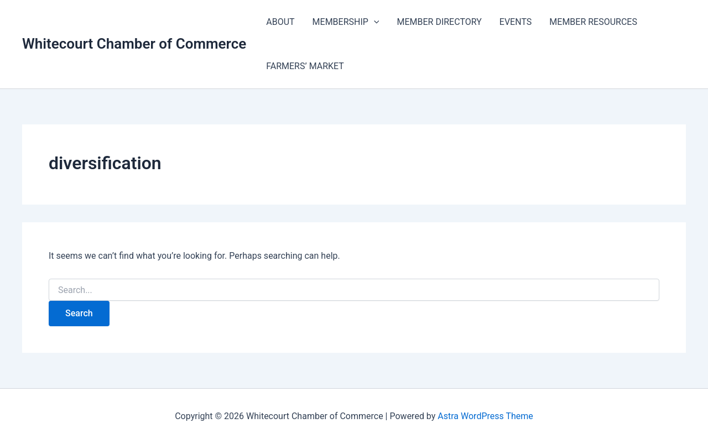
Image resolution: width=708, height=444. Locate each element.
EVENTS (515, 22)
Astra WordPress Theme (485, 416)
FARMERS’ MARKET (305, 66)
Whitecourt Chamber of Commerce (134, 43)
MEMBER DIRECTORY (439, 22)
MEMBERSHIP (346, 22)
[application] (373, 22)
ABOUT (280, 22)
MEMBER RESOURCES (593, 22)
